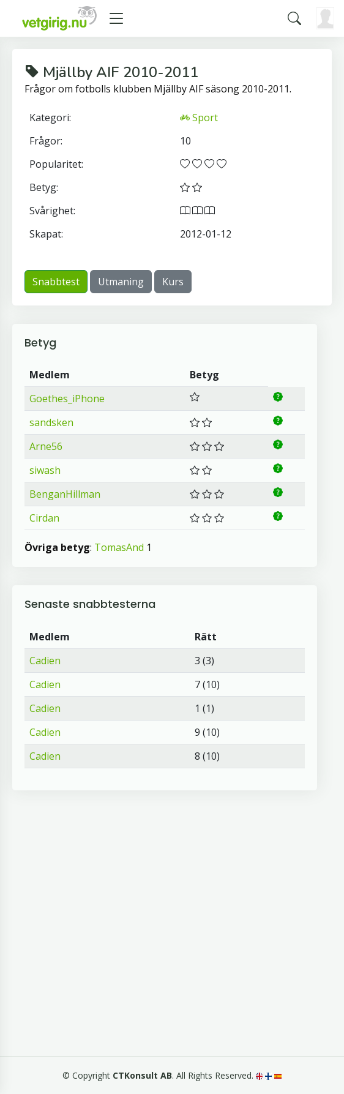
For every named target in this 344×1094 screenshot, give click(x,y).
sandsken (51, 422)
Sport (199, 117)
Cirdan (44, 518)
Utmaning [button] (121, 281)
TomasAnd (119, 547)
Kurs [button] (173, 281)
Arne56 (45, 446)
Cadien (45, 660)
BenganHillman (64, 494)
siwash (45, 470)
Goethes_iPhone (67, 398)
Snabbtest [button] (56, 281)
